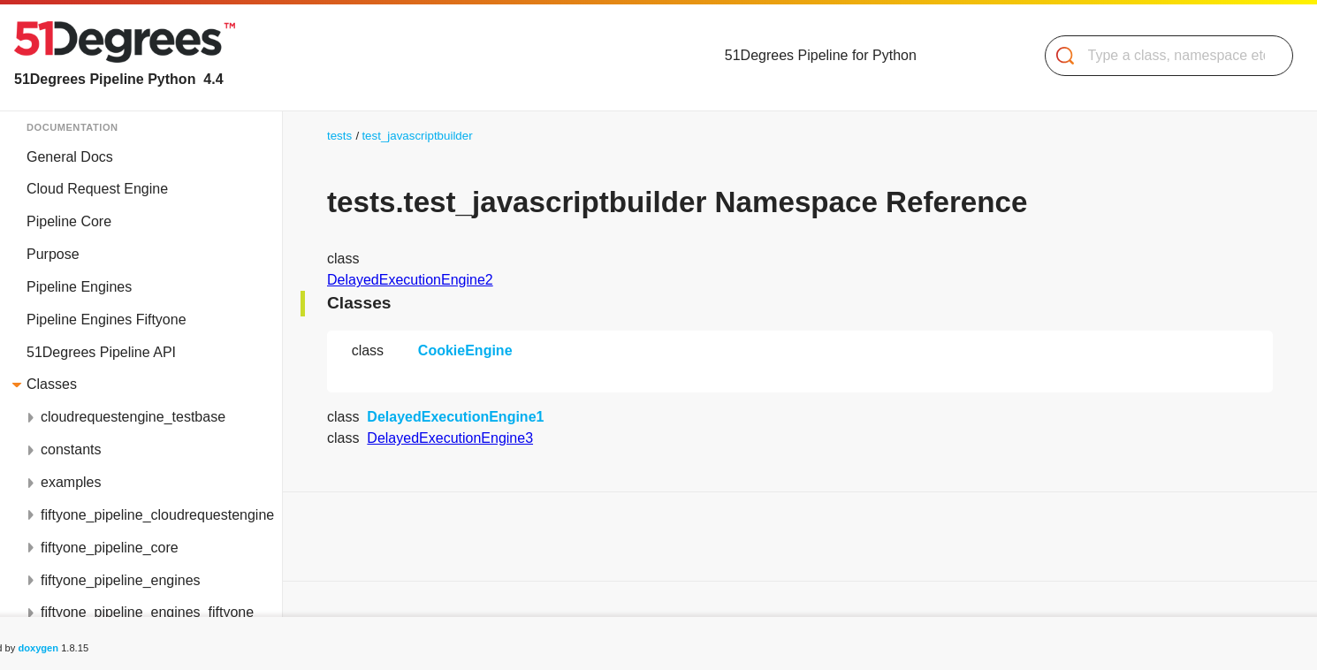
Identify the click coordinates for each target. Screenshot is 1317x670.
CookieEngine (465, 350)
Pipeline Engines (79, 286)
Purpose (53, 254)
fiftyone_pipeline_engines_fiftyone (147, 612)
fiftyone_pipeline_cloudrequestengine (157, 514)
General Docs (70, 156)
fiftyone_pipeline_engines (121, 580)
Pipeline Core (69, 221)
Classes (52, 384)
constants (71, 449)
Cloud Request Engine (97, 188)
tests (339, 135)
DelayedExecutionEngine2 (410, 279)
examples (71, 482)
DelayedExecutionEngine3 (450, 437)
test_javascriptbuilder (417, 135)
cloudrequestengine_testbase (133, 416)
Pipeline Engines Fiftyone (107, 319)
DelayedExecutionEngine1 (455, 416)
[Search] (1161, 55)
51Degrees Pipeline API (101, 352)
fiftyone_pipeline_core (110, 547)
